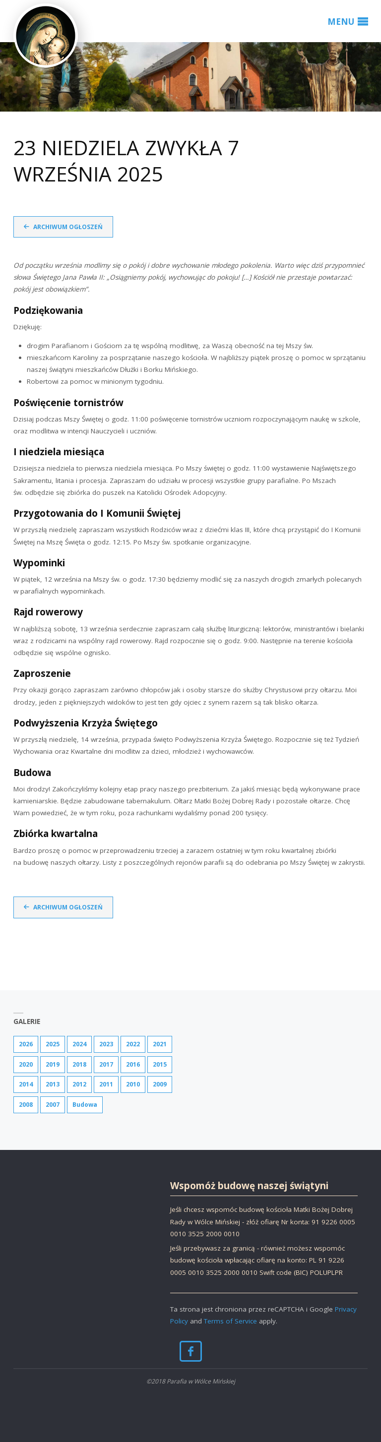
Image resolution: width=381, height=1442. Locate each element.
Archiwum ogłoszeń (68, 227)
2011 (106, 1084)
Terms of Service (230, 1321)
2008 (26, 1104)
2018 (79, 1064)
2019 (53, 1064)
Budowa (84, 1104)
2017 (106, 1064)
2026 (26, 1044)
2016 (133, 1064)
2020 (26, 1064)
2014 (26, 1084)
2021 (160, 1044)
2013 (53, 1084)
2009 (160, 1084)
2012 (79, 1084)
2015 (160, 1064)
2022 (133, 1044)
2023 (106, 1044)
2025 (53, 1044)
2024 (79, 1044)
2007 (53, 1104)
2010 (133, 1084)
